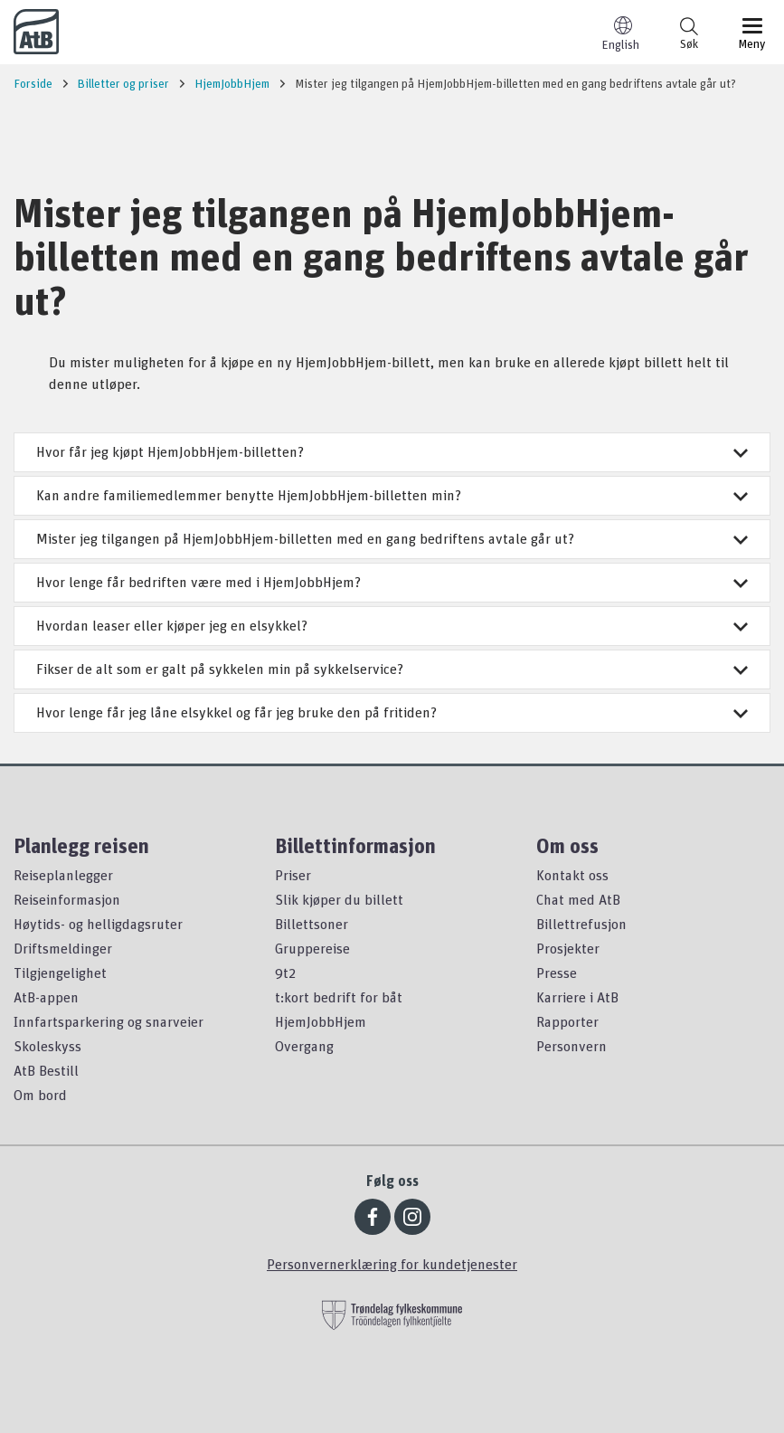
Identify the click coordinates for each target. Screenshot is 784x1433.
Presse (556, 972)
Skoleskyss (47, 1046)
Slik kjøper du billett (339, 899)
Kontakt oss (572, 875)
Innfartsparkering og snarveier (108, 1021)
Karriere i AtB (577, 997)
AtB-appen (46, 997)
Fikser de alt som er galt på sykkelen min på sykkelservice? (392, 669)
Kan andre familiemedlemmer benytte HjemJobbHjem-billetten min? (392, 495)
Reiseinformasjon (67, 899)
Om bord (40, 1095)
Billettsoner (311, 924)
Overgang (304, 1046)
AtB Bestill (46, 1070)
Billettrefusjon (581, 924)
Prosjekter (568, 948)
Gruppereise (312, 948)
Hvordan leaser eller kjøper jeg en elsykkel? (392, 625)
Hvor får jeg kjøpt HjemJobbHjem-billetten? (392, 451)
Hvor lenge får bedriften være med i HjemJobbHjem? (392, 582)
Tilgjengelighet (60, 972)
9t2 (285, 972)
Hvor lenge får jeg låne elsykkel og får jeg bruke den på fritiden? (392, 712)
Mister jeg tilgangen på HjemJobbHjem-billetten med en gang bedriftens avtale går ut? (392, 538)
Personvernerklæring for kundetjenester (392, 1264)
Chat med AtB (578, 899)
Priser (293, 875)
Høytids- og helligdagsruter (98, 924)
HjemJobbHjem (320, 1021)
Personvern (571, 1046)
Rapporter (567, 1021)
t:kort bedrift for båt (338, 997)
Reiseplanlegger (63, 875)
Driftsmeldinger (63, 948)
